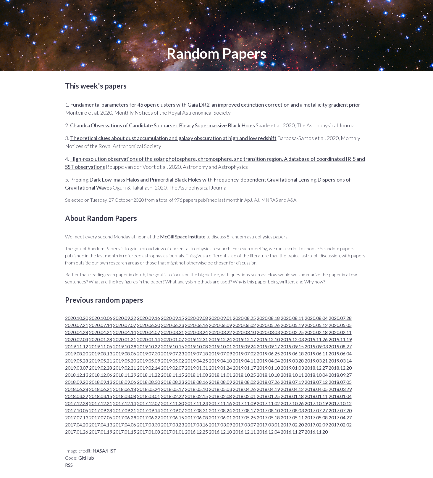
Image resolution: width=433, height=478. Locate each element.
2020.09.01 (220, 318)
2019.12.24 (220, 339)
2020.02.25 (292, 332)
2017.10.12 (340, 403)
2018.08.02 (244, 382)
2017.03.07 (244, 424)
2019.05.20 (124, 360)
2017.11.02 (268, 403)
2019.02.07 (172, 367)
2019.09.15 (292, 346)
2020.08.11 (292, 318)
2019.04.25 (196, 360)
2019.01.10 (268, 367)
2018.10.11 (292, 375)
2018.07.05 (340, 382)
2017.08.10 (268, 410)
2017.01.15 (124, 431)
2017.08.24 (220, 410)
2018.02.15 (196, 396)
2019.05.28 (76, 360)
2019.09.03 (316, 346)
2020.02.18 (316, 332)
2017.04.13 (100, 424)
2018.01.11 (316, 396)
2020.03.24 (196, 332)
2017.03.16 (196, 424)
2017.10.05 (76, 410)
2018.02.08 (220, 396)
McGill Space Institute (182, 236)
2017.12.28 (76, 403)
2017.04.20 (76, 424)
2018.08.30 (148, 382)
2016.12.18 (220, 431)
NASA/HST (105, 450)
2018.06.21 (100, 389)
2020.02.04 (76, 339)
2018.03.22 (76, 396)
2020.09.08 (196, 318)
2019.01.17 (244, 367)
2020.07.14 (100, 325)
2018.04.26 (244, 389)
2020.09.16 (148, 318)
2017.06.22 (148, 417)
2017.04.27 (340, 417)
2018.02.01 (244, 396)
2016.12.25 (196, 431)
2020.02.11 (340, 332)
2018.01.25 (268, 396)
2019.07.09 (220, 353)
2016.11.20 (316, 431)
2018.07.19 (292, 382)
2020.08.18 (268, 318)
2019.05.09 (148, 360)
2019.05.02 (172, 360)
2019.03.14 (340, 360)
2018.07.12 (316, 382)
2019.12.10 (268, 339)
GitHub (86, 458)
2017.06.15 (172, 417)
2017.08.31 (196, 410)
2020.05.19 (292, 325)
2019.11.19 (340, 339)
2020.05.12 (316, 325)
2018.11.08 (196, 375)
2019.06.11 (316, 353)
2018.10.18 (268, 375)
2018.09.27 (340, 375)
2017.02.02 (340, 424)
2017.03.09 (220, 424)
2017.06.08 (196, 417)
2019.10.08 (196, 346)
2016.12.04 (268, 431)
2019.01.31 (196, 367)
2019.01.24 (220, 367)
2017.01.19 (100, 431)
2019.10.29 (124, 346)
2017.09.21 (124, 410)
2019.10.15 (172, 346)
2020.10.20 (76, 318)
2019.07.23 (172, 353)
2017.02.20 (292, 424)
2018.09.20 (76, 382)
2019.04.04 (268, 360)
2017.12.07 (148, 403)
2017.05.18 (268, 417)
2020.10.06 (100, 318)
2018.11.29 (124, 375)
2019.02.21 (124, 367)
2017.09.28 (100, 410)
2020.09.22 (124, 318)
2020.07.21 (76, 325)
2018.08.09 (220, 382)
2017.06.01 (220, 417)
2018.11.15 (172, 375)
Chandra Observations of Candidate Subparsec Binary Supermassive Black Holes (162, 125)
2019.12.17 (244, 339)
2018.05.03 (220, 389)
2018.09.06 (124, 382)
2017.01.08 (148, 431)
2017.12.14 (124, 403)
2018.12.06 (100, 375)
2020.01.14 (148, 339)
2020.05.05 (340, 325)
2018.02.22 (172, 396)
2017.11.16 (220, 403)
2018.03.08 (124, 396)
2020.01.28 (100, 339)
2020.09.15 (172, 318)
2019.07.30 (148, 353)
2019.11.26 (316, 339)
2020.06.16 (196, 325)
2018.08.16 (196, 382)
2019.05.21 (100, 360)
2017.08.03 (292, 410)
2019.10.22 (148, 346)
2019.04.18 (220, 360)
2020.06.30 (148, 325)
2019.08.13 (100, 353)
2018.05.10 (196, 389)
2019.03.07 (76, 367)
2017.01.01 (172, 431)
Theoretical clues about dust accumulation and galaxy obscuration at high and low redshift (173, 138)
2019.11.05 (100, 346)
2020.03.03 (268, 332)
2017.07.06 (100, 417)
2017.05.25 (244, 417)
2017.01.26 (76, 431)
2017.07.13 (76, 417)
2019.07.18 (196, 353)
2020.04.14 (124, 332)
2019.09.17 (268, 346)
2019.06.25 (268, 353)
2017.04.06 (124, 424)
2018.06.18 (124, 389)
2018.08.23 (172, 382)
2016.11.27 (292, 431)
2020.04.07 (148, 332)
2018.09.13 (100, 382)
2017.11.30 (172, 403)
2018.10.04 (316, 375)
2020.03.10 (244, 332)
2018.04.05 (316, 389)
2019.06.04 (340, 353)
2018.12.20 (340, 367)
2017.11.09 (244, 403)
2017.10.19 (316, 403)
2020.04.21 (100, 332)
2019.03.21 (316, 360)
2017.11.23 (196, 403)
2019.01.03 (292, 367)
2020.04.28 (76, 332)
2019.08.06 (124, 353)
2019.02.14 (148, 367)
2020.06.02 (244, 325)
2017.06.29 (124, 417)
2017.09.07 (172, 410)
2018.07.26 (268, 382)
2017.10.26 (292, 403)
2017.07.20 (340, 410)
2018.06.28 (76, 389)
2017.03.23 (172, 424)
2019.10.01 (220, 346)
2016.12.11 (244, 431)
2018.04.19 (268, 389)
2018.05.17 (172, 389)
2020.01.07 (172, 339)
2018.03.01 (148, 396)
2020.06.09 (220, 325)
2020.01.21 (124, 339)
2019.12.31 (196, 339)
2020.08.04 (316, 318)
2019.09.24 (244, 346)
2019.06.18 (292, 353)
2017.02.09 (316, 424)
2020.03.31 (172, 332)
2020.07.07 (124, 325)
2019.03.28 (292, 360)
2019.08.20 (76, 353)
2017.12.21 (100, 403)
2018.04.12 (292, 389)
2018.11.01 (220, 375)
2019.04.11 (244, 360)
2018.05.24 (148, 389)
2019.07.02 (244, 353)
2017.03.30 (148, 424)
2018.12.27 (316, 367)
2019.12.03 (292, 339)
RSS (69, 465)
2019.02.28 (100, 367)
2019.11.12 (76, 346)
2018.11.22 (148, 375)
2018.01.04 (340, 396)
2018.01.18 (292, 396)
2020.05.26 (268, 325)
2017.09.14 (148, 410)
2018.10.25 (244, 375)
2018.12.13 (76, 375)
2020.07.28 (340, 318)
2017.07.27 (316, 410)
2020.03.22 (220, 332)
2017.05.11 (292, 417)
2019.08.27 (340, 346)
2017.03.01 (268, 424)
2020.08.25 (244, 318)
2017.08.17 (244, 410)
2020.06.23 (172, 325)
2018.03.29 (340, 389)
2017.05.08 (316, 417)
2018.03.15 (100, 396)
